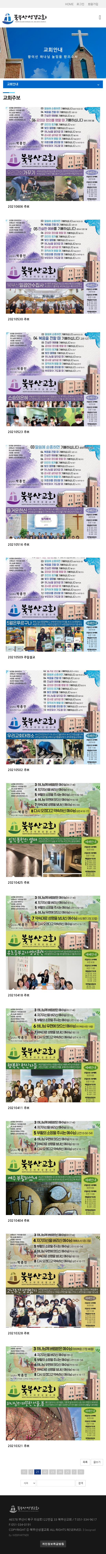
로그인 (80, 4)
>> (80, 1472)
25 (67, 1472)
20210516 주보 (18, 544)
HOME (69, 4)
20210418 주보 (18, 995)
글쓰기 (96, 1462)
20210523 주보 (18, 431)
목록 (85, 1462)
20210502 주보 (18, 769)
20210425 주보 (18, 882)
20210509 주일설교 (21, 657)
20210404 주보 (18, 1220)
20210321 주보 (18, 1445)
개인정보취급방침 (53, 1543)
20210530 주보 (18, 319)
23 (52, 1472)
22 (45, 1472)
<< (24, 1472)
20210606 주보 (18, 206)
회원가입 (93, 4)
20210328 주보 (18, 1333)
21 (37, 1472)
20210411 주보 (18, 1107)
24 (60, 1472)
